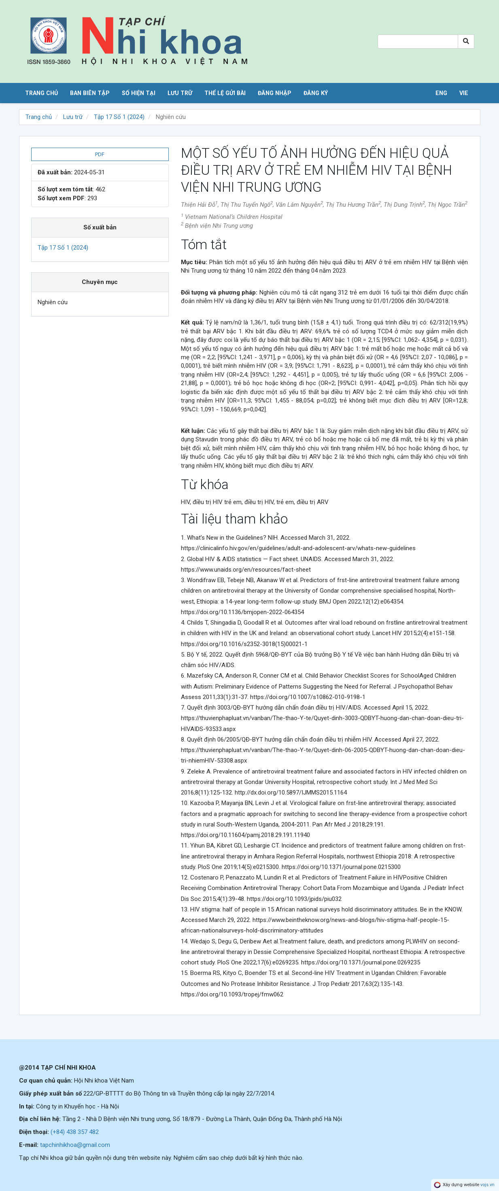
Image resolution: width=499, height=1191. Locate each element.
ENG (441, 93)
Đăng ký (316, 93)
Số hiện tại (138, 93)
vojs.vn (487, 1184)
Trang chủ (41, 93)
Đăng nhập (274, 93)
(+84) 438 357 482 (75, 1132)
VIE (463, 93)
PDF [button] (99, 154)
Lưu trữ (180, 93)
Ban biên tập (90, 93)
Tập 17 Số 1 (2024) (119, 117)
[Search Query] (418, 41)
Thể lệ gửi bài (225, 93)
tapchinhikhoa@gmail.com (75, 1145)
